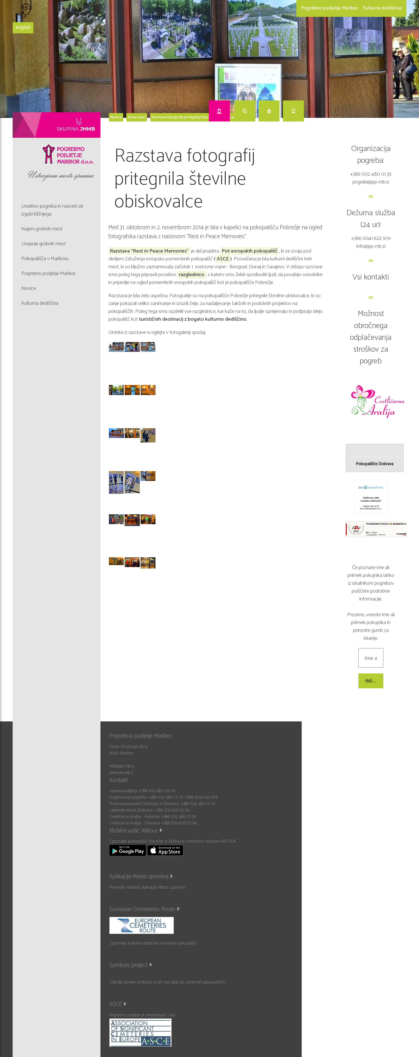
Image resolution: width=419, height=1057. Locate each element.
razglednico (191, 275)
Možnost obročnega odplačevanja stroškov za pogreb (370, 337)
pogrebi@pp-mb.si (370, 182)
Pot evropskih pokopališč (250, 251)
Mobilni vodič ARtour (135, 831)
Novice (116, 117)
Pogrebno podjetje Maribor (329, 8)
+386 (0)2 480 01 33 (370, 174)
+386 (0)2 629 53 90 (172, 810)
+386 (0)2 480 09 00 (157, 790)
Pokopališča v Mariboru (44, 258)
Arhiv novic (137, 117)
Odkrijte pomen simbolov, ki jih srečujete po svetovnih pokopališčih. (167, 982)
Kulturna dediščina (382, 8)
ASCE (223, 259)
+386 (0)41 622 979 (371, 238)
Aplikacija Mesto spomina (141, 876)
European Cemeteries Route (144, 909)
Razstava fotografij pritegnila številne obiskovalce (193, 117)
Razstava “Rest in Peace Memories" (149, 251)
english (23, 27)
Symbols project (130, 965)
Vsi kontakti (370, 277)
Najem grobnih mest (42, 228)
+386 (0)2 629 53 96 (179, 823)
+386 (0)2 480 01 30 (178, 816)
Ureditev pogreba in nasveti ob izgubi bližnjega (52, 210)
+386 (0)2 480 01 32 (197, 803)
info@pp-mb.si (370, 246)
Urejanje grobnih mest (43, 243)
